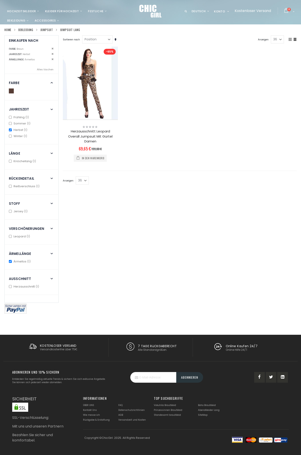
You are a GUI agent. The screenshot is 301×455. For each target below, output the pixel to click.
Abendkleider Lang (209, 410)
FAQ (120, 405)
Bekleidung (25, 29)
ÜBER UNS (88, 405)
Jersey (19, 211)
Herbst (18, 130)
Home (7, 30)
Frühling (19, 117)
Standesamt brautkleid (167, 415)
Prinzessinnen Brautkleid (168, 410)
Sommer (20, 123)
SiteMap (203, 415)
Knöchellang (23, 161)
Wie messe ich (91, 415)
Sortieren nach (71, 39)
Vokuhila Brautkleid (165, 405)
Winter (18, 136)
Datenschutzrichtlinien (131, 410)
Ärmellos (20, 261)
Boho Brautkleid (207, 405)
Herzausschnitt (24, 286)
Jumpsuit (46, 29)
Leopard (20, 236)
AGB (120, 415)
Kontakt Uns (90, 410)
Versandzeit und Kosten (132, 420)
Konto (219, 11)
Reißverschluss (25, 186)
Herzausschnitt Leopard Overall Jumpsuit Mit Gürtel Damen (90, 136)
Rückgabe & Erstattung (96, 420)
